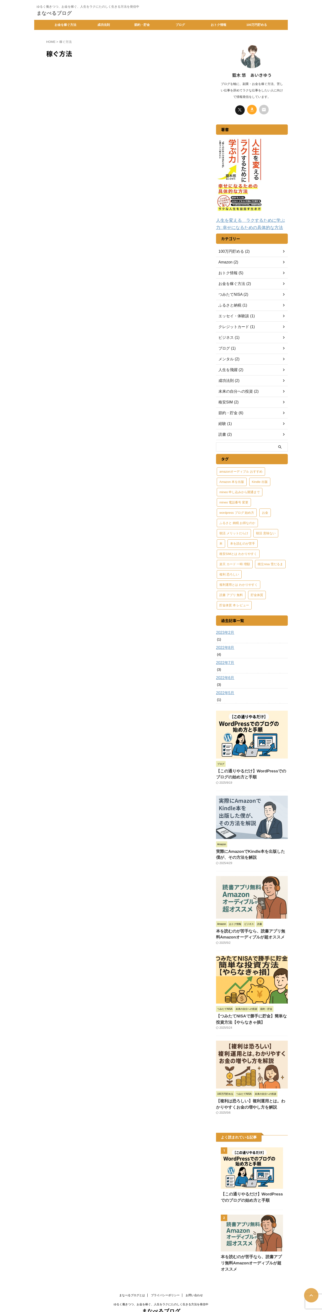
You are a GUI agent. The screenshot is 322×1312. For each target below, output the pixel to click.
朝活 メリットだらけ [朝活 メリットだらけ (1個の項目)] (233, 532)
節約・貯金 (142, 25)
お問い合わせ (194, 1280)
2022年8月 (224, 646)
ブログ (180, 25)
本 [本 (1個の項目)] (220, 542)
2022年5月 (224, 691)
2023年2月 (224, 631)
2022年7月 (224, 661)
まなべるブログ (54, 13)
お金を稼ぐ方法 (65, 25)
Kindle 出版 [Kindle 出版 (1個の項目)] (260, 480)
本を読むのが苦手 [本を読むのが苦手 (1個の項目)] (242, 542)
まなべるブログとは (132, 1280)
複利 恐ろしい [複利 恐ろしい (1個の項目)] (229, 573)
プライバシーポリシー (165, 1280)
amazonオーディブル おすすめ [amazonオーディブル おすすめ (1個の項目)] (240, 470)
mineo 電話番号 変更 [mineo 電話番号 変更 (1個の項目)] (233, 501)
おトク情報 (218, 25)
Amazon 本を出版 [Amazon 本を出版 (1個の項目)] (231, 480)
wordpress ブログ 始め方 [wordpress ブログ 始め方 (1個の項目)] (236, 511)
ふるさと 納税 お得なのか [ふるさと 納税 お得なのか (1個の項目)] (237, 521)
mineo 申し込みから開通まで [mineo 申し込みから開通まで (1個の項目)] (239, 490)
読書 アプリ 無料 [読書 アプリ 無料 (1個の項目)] (231, 593)
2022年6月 (224, 676)
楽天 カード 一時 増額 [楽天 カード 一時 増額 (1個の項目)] (234, 562)
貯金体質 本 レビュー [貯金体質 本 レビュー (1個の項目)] (234, 604)
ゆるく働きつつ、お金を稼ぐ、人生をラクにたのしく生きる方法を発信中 (161, 1289)
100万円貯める (256, 25)
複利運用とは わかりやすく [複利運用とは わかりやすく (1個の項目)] (238, 583)
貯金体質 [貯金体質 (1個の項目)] (257, 593)
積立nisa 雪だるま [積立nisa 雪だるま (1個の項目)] (270, 562)
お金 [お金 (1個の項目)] (265, 511)
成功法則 (103, 25)
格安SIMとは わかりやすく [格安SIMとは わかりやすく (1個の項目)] (238, 552)
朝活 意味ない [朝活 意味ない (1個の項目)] (266, 532)
